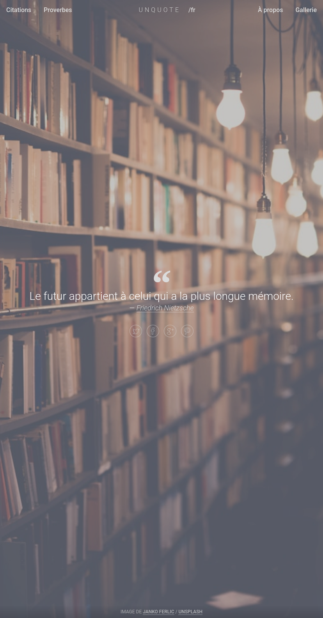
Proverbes (58, 10)
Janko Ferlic (158, 611)
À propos (270, 10)
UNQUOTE (159, 10)
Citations (18, 10)
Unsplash (190, 611)
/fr (191, 10)
